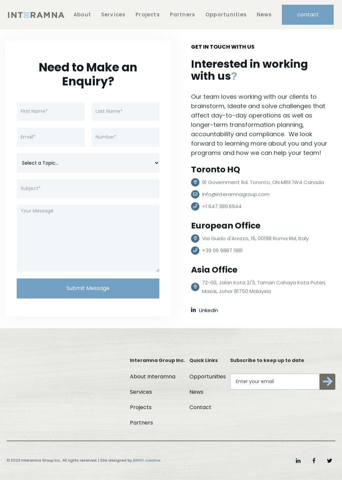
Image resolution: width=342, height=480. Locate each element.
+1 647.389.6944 (221, 206)
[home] (36, 14)
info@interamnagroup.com (236, 194)
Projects (148, 14)
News (264, 14)
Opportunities (226, 14)
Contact (200, 407)
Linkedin (204, 310)
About (82, 14)
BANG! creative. (147, 460)
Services (113, 14)
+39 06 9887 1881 (222, 250)
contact (308, 14)
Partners (183, 14)
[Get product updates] (275, 382)
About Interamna (152, 376)
